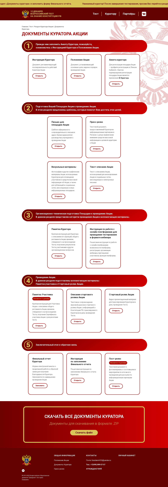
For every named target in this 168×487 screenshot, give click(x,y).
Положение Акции (61, 460)
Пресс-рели (58, 469)
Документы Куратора (62, 465)
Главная (25, 27)
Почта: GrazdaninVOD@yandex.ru (98, 460)
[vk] (23, 470)
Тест (31, 27)
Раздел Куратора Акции (43, 27)
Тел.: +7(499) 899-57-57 (95, 465)
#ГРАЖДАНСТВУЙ (94, 469)
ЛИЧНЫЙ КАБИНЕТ (127, 455)
